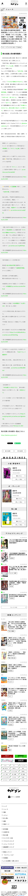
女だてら (8, 102)
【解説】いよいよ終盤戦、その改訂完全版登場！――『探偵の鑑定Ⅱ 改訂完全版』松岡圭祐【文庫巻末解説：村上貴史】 (17, 734)
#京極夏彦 (9, 286)
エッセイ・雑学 (13, 573)
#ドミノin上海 (15, 148)
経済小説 (14, 768)
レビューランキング (8, 844)
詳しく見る (20, 479)
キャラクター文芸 (11, 47)
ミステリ (10, 681)
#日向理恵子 (16, 303)
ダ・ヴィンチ (5, 780)
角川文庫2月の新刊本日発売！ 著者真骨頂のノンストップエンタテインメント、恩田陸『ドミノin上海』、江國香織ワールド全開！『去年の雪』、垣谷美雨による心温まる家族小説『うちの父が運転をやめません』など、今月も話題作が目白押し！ (14, 36)
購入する (20, 476)
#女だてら (20, 352)
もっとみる (18, 607)
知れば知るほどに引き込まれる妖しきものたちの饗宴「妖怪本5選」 (18, 595)
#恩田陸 (4, 148)
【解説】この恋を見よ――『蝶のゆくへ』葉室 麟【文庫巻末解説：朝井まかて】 (17, 653)
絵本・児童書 (14, 774)
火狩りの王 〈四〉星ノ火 (9, 97)
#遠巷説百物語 (20, 268)
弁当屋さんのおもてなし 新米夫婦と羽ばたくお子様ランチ (14, 107)
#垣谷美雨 (9, 230)
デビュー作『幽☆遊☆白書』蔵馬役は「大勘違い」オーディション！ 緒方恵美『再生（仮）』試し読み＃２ (18, 569)
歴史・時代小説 (12, 658)
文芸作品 (19, 47)
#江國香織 (13, 186)
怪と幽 (11, 586)
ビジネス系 (14, 777)
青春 (10, 750)
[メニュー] (26, 4)
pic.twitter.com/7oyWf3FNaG (17, 246)
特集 (4, 812)
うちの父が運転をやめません (15, 82)
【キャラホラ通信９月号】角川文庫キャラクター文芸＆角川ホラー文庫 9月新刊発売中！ (18, 541)
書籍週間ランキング (8, 847)
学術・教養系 (11, 631)
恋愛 (5, 771)
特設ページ (6, 824)
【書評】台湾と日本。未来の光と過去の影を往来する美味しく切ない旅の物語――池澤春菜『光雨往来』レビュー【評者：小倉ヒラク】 (17, 719)
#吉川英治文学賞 (10, 265)
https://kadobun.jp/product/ (9, 435)
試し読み (5, 818)
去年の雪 (20, 71)
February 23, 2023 (18, 426)
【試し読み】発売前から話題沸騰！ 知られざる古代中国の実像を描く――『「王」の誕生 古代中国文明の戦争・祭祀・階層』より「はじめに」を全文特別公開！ (17, 625)
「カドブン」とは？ (8, 855)
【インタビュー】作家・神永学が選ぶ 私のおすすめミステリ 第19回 (17, 678)
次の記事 (21, 451)
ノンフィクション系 (5, 777)
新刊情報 (5, 829)
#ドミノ (14, 167)
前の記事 (7, 451)
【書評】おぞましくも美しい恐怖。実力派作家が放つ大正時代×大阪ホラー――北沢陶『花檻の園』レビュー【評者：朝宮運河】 (17, 640)
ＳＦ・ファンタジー (23, 765)
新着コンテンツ (7, 852)
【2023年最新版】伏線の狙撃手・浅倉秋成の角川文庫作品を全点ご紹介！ (18, 555)
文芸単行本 (6, 832)
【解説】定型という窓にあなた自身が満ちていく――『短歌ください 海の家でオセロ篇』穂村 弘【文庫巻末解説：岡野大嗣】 (17, 705)
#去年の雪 (6, 192)
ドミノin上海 (9, 66)
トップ (5, 806)
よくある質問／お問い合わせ (11, 861)
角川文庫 (5, 835)
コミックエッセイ (14, 780)
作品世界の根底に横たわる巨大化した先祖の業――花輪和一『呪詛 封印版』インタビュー (18, 583)
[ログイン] (2, 4)
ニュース (5, 809)
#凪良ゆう (14, 207)
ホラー (3, 47)
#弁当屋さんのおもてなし (11, 387)
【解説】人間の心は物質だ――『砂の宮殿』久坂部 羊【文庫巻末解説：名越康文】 (17, 666)
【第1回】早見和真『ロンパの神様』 (16, 746)
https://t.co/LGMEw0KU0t (17, 332)
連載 (4, 821)
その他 (10, 710)
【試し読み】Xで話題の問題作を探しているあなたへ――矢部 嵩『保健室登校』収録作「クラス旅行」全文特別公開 (17, 691)
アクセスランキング (8, 841)
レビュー (5, 815)
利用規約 (5, 858)
